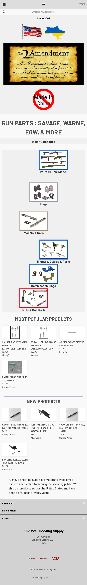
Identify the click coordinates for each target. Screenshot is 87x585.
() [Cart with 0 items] (82, 4)
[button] (53, 160)
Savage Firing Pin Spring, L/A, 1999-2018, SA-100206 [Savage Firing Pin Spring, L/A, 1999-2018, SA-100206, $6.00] (15, 426)
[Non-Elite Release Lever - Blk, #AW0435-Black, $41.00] (15, 449)
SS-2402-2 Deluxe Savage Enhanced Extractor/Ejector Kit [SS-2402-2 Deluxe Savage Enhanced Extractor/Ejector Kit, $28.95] (15, 345)
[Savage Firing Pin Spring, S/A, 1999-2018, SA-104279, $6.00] (72, 414)
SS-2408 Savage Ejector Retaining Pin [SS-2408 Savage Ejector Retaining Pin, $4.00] (71, 344)
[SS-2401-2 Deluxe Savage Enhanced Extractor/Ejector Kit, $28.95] (43, 332)
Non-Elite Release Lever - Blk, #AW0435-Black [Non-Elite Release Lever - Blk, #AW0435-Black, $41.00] (15, 461)
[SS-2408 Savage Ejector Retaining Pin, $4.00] (72, 332)
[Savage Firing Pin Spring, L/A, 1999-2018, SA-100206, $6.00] (15, 414)
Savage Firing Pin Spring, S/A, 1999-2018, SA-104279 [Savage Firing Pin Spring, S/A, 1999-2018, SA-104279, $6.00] (72, 428)
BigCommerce (48, 578)
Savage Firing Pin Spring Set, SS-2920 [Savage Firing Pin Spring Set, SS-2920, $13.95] (14, 379)
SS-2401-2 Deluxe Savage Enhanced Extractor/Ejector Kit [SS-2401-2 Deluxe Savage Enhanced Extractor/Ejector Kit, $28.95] (43, 345)
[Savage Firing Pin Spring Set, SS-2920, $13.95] (15, 367)
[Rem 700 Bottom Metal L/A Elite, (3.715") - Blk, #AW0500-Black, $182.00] (43, 414)
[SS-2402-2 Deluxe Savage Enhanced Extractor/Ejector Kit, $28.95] (15, 332)
